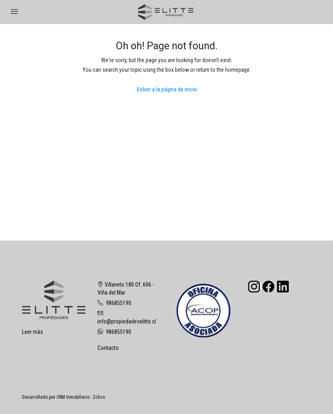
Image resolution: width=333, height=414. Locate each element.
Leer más (32, 332)
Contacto (108, 348)
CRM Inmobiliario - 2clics (81, 397)
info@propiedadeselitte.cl (126, 321)
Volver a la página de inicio (166, 89)
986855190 (118, 303)
